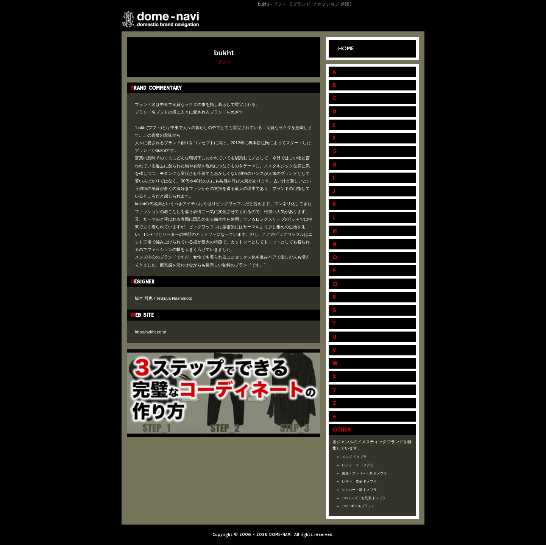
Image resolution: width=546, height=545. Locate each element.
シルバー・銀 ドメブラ (359, 490)
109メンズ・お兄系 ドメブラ (364, 498)
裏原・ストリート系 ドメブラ (364, 473)
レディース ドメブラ (358, 465)
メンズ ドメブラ (354, 457)
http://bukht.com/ (150, 332)
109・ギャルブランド (358, 506)
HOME (346, 49)
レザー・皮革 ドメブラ (359, 481)
